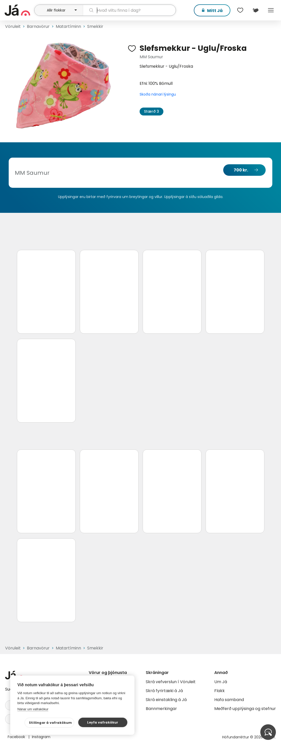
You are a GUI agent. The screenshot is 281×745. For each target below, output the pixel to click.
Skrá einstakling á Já (166, 700)
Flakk (219, 691)
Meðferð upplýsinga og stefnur (245, 709)
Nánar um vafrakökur (32, 709)
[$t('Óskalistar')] (240, 10)
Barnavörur (38, 26)
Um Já (220, 682)
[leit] (129, 10)
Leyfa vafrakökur (102, 722)
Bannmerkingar (161, 709)
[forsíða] (19, 10)
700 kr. (241, 170)
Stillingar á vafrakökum (50, 722)
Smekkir (95, 26)
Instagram (41, 736)
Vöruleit (13, 26)
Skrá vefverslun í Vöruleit (171, 682)
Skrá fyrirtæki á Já (164, 691)
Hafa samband (229, 700)
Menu (270, 10)
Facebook (17, 736)
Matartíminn (68, 26)
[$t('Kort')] (255, 10)
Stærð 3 (151, 111)
